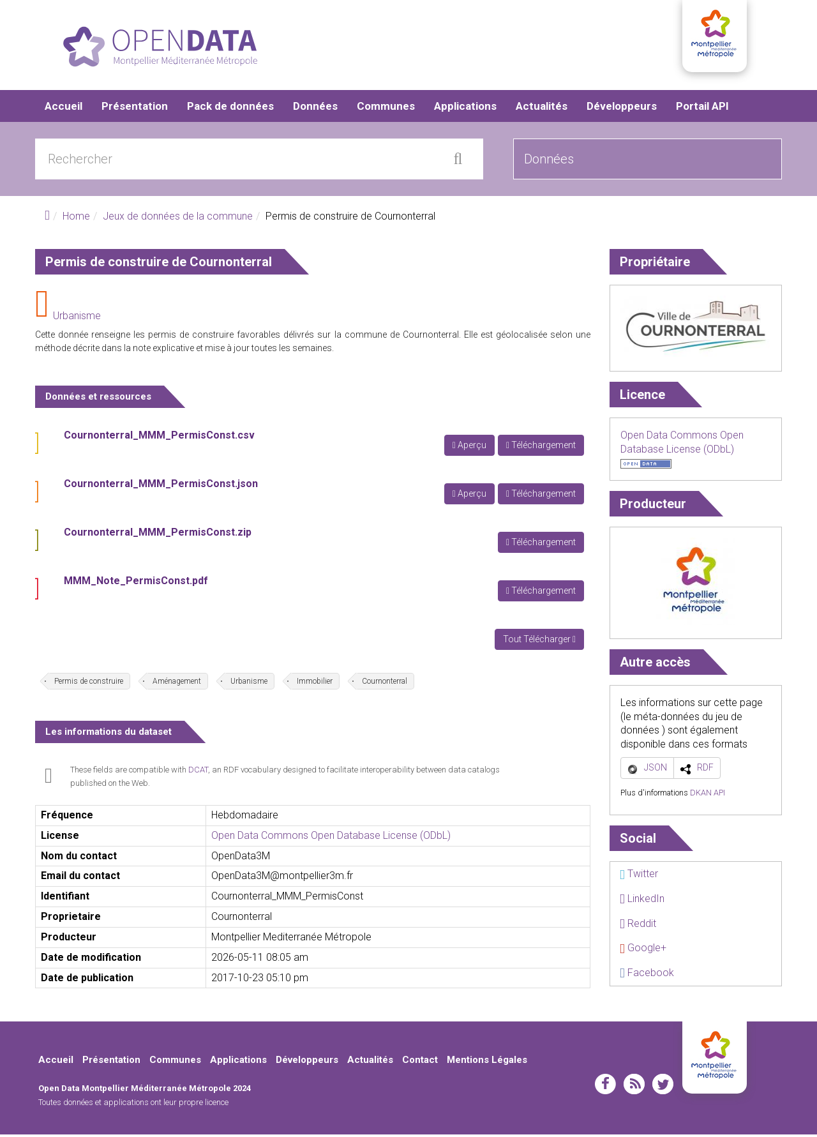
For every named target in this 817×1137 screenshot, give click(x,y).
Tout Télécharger (539, 641)
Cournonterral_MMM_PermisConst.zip (157, 535)
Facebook (647, 975)
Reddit (638, 926)
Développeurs (622, 108)
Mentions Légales (487, 1062)
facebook (605, 1086)
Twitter (639, 876)
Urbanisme (77, 318)
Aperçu (469, 447)
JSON (655, 770)
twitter (662, 1086)
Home (76, 219)
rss (634, 1086)
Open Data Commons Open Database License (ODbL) (331, 838)
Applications (465, 108)
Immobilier (315, 683)
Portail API (702, 108)
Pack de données (230, 108)
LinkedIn (642, 901)
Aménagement (177, 683)
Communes (386, 108)
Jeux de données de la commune (178, 219)
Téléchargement (541, 447)
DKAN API (707, 795)
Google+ (643, 950)
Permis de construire (88, 683)
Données (315, 108)
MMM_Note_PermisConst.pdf (136, 583)
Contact (420, 1062)
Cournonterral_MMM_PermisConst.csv (159, 438)
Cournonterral (384, 683)
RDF (705, 770)
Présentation (134, 108)
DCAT (198, 772)
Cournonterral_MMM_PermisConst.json (161, 486)
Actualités (541, 108)
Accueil (63, 108)
